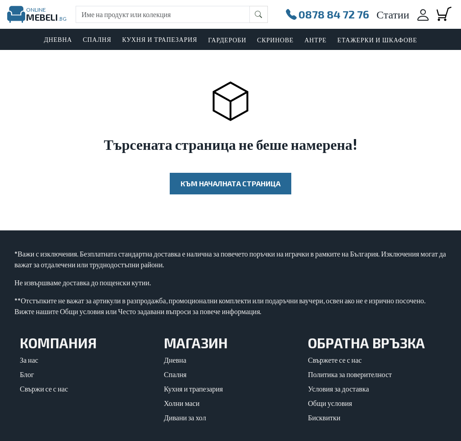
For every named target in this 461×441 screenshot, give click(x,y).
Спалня (175, 374)
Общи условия (330, 403)
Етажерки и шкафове (377, 40)
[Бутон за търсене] (258, 14)
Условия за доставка (338, 388)
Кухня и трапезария (193, 388)
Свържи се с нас (44, 388)
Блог (27, 374)
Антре (315, 40)
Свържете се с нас (335, 360)
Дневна (175, 360)
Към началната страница (230, 183)
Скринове (275, 40)
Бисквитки (324, 417)
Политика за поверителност (350, 374)
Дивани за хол (185, 417)
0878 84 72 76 (327, 14)
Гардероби (227, 40)
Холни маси (181, 403)
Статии (392, 14)
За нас (29, 360)
